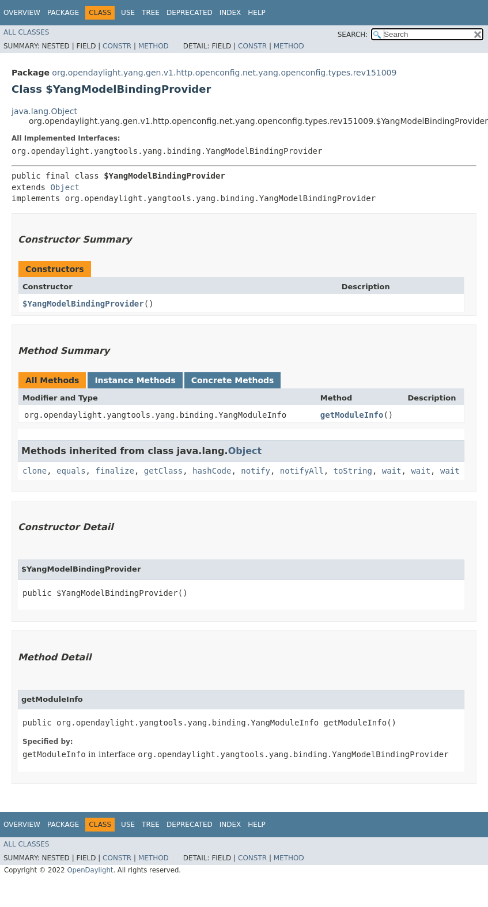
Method (153, 46)
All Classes (26, 32)
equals (71, 470)
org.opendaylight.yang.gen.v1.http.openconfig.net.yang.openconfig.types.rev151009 (224, 72)
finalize (114, 470)
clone (34, 470)
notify (255, 470)
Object (65, 187)
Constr (117, 46)
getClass (163, 470)
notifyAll (302, 470)
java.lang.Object (44, 111)
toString (353, 470)
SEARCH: (353, 35)
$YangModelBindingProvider (83, 303)
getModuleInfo (352, 415)
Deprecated (190, 13)
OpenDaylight (90, 870)
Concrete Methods (232, 380)
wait (392, 470)
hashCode (211, 470)
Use (128, 13)
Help (257, 13)
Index (230, 13)
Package (63, 13)
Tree (151, 13)
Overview (21, 13)
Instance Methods (134, 380)
